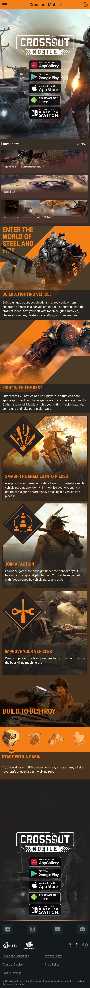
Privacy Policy (53, 956)
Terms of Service (12, 964)
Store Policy (52, 964)
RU (76, 946)
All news (82, 144)
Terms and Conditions (15, 956)
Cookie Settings (11, 973)
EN (70, 946)
